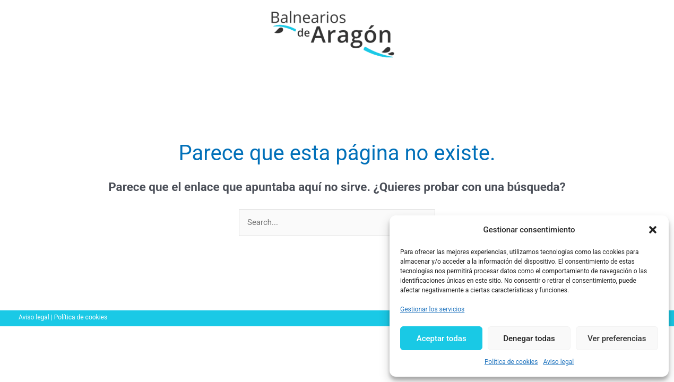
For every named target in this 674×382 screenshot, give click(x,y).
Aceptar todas (441, 338)
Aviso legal (558, 362)
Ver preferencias (616, 338)
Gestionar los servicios (432, 309)
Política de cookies (511, 362)
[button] (652, 229)
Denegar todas (529, 338)
